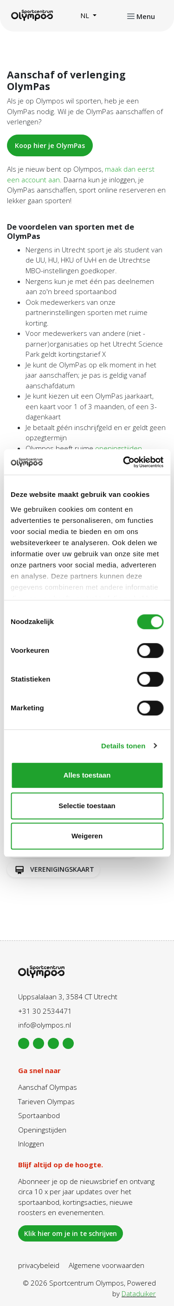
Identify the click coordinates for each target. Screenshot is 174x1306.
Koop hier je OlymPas (50, 145)
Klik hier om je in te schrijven (70, 1233)
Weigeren (87, 836)
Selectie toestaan (87, 806)
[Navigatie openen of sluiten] (141, 16)
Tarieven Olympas (46, 1101)
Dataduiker (139, 1293)
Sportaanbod (39, 1115)
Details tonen (123, 746)
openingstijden (118, 448)
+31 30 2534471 (45, 1011)
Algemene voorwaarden (106, 1265)
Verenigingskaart (53, 870)
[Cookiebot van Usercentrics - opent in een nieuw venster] (123, 462)
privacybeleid (38, 1265)
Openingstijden (42, 1129)
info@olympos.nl (44, 1024)
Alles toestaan (87, 775)
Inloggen (31, 1143)
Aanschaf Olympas (47, 1087)
